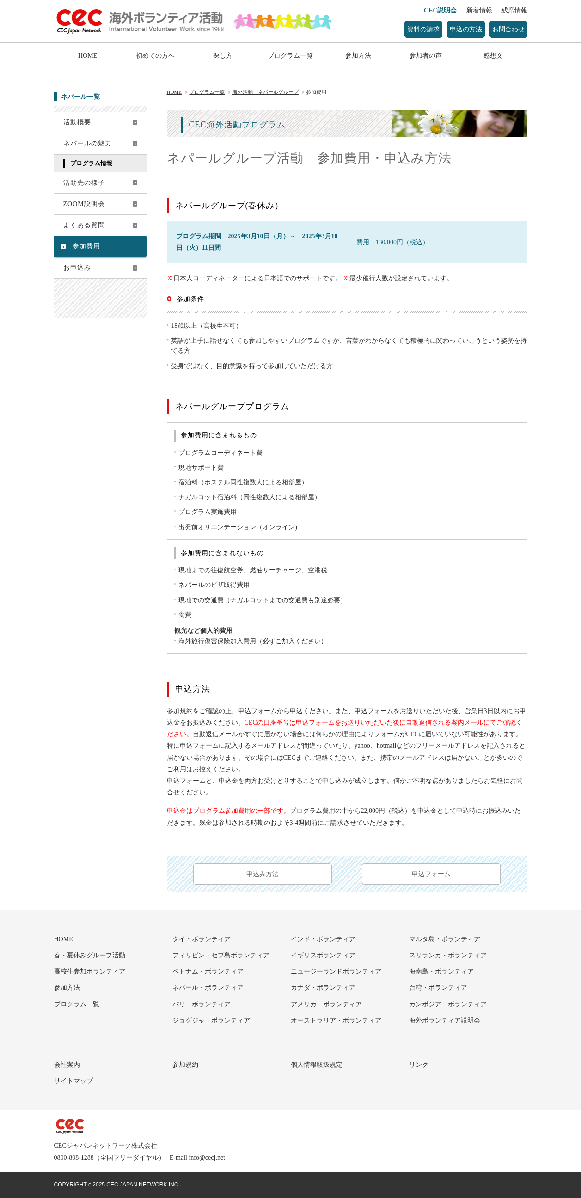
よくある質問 (84, 225)
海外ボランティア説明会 (444, 1020)
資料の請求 (423, 29)
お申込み (77, 267)
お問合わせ (508, 29)
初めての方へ (155, 55)
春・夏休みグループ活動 (89, 955)
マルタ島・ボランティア (444, 939)
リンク (418, 1064)
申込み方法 (262, 874)
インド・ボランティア (323, 939)
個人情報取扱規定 (316, 1064)
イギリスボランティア (323, 955)
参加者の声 (426, 55)
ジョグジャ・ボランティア (211, 1020)
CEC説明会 (440, 10)
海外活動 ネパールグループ (265, 92)
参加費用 (86, 246)
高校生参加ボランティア (89, 971)
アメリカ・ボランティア (326, 1004)
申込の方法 (466, 29)
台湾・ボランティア (438, 987)
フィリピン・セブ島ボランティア (220, 955)
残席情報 (514, 10)
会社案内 (67, 1064)
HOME (87, 55)
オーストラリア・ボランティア (336, 1020)
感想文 (493, 55)
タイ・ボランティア (201, 939)
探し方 (222, 55)
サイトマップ (73, 1080)
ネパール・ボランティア (208, 987)
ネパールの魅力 (87, 143)
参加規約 (185, 1064)
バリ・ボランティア (201, 1004)
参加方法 (358, 55)
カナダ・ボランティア (323, 987)
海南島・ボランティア (441, 971)
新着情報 (479, 10)
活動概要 (77, 122)
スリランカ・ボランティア (448, 955)
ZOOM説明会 (84, 203)
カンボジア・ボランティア (448, 1004)
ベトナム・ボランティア (208, 971)
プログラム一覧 (290, 55)
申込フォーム (431, 874)
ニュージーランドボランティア (336, 971)
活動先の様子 (84, 182)
